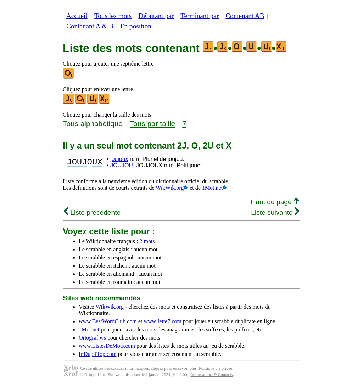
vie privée (223, 368)
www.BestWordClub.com (108, 321)
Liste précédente (92, 212)
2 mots (147, 241)
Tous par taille (152, 123)
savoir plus (187, 368)
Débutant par (156, 15)
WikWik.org (170, 188)
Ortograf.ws (92, 338)
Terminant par (199, 15)
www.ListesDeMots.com (107, 346)
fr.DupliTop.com (97, 354)
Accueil (77, 15)
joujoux (119, 159)
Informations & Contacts (211, 374)
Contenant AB (244, 15)
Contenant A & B (89, 26)
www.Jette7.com (163, 321)
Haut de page (275, 202)
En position (135, 26)
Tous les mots (113, 15)
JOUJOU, (122, 165)
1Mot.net (212, 188)
